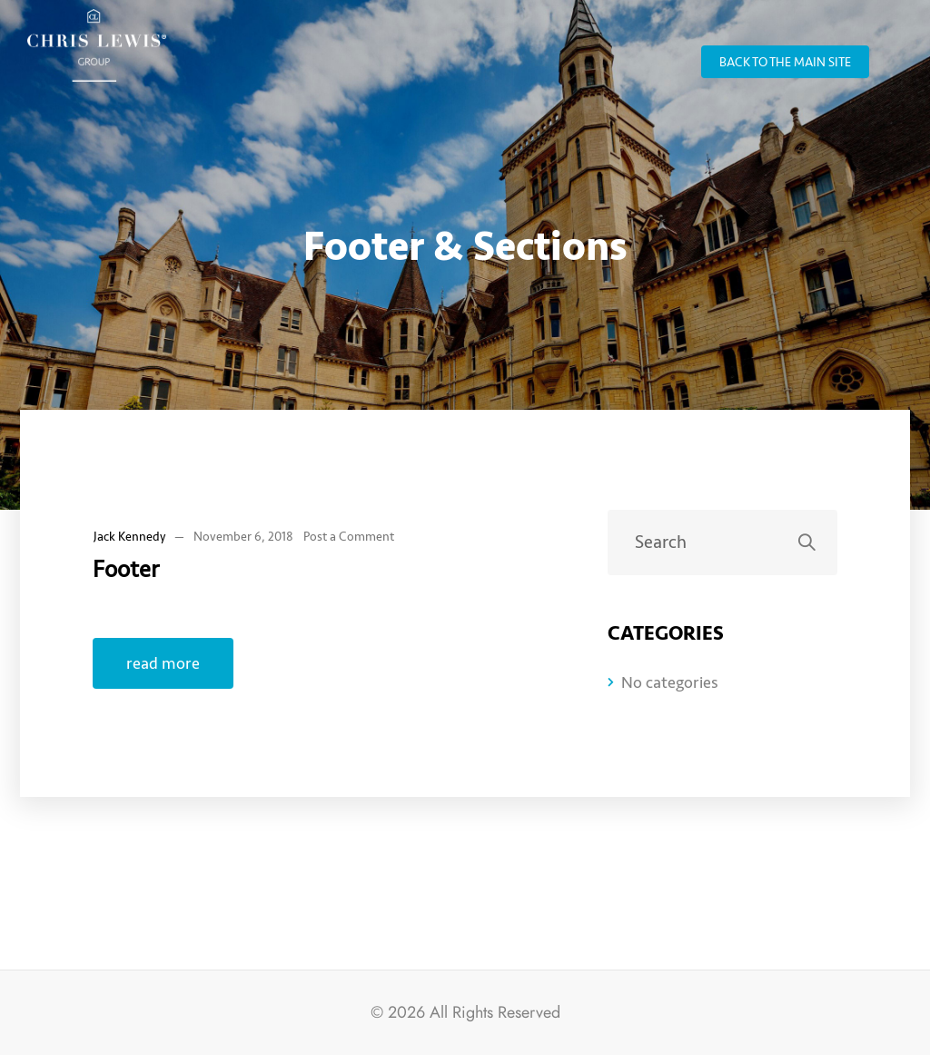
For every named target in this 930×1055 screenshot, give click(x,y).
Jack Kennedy (129, 536)
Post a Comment (348, 536)
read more (163, 663)
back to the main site (785, 62)
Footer (126, 569)
